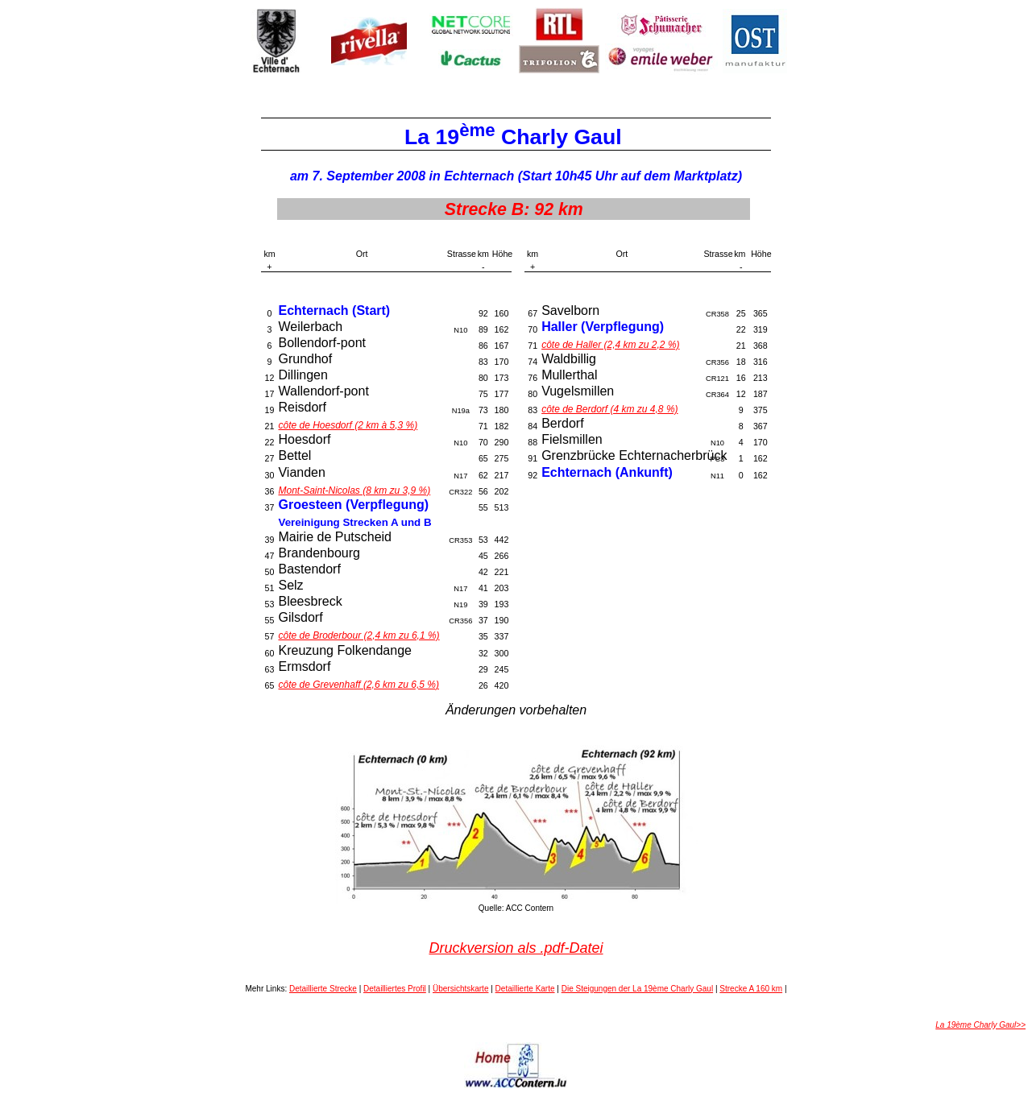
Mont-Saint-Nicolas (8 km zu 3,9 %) (354, 490)
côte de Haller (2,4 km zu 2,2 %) (610, 344)
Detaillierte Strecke (323, 988)
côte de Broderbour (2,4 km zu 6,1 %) (358, 635)
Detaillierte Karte (525, 988)
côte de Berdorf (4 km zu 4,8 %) (609, 409)
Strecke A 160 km (750, 988)
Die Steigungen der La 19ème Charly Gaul (637, 988)
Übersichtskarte (460, 988)
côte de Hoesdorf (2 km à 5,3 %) (347, 425)
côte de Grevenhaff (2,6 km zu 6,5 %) (358, 684)
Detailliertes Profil (394, 988)
